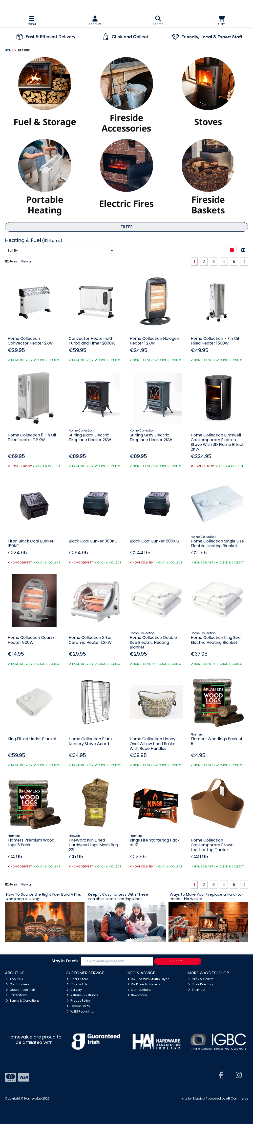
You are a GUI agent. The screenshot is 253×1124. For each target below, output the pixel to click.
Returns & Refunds (82, 995)
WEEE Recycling (80, 1011)
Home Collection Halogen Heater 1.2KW (154, 341)
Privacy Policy (79, 1000)
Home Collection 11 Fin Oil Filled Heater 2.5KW (32, 437)
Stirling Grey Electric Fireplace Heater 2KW (151, 437)
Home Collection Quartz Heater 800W (31, 640)
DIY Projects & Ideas (143, 984)
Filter (127, 227)
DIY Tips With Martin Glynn (148, 979)
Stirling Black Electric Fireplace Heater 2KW (90, 437)
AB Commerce (237, 1098)
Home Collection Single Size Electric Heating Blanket (217, 543)
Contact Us (77, 984)
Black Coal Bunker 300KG (93, 541)
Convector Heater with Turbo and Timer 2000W (92, 341)
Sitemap (196, 990)
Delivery (74, 990)
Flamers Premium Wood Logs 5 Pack (31, 842)
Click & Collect (200, 979)
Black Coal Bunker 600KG (154, 541)
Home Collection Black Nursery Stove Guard (91, 741)
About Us (14, 979)
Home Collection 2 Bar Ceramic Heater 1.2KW (90, 640)
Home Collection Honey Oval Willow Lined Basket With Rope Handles (153, 743)
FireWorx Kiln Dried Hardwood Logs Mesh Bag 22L (93, 844)
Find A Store (77, 979)
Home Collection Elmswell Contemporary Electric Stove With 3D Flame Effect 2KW (217, 442)
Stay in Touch (65, 961)
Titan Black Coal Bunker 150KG (31, 543)
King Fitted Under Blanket (32, 739)
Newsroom (137, 995)
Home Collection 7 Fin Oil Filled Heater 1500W (215, 341)
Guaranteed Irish (20, 990)
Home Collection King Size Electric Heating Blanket (216, 640)
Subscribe (177, 961)
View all (26, 261)
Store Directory (200, 984)
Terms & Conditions (23, 1000)
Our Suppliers (17, 984)
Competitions (139, 990)
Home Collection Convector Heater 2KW (30, 341)
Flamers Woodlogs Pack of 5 (216, 741)
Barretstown (17, 995)
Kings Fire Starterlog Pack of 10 (155, 842)
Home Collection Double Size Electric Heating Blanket (153, 642)
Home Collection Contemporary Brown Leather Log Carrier (212, 844)
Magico (199, 1098)
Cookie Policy (78, 1006)
